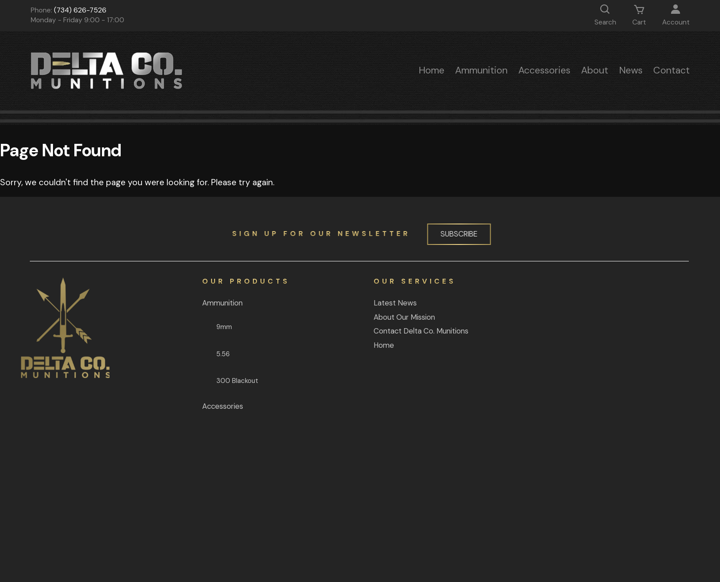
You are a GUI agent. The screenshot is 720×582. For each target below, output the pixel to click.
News (631, 70)
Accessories (544, 70)
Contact (671, 70)
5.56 (179, 354)
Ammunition (481, 70)
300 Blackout (194, 380)
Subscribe (454, 234)
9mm (180, 326)
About (594, 70)
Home (431, 70)
